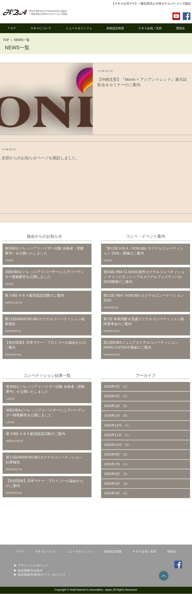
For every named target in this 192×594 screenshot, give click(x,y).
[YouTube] (176, 16)
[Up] (163, 576)
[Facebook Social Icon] (186, 16)
